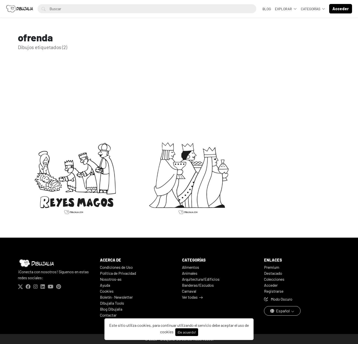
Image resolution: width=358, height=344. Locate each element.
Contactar (108, 315)
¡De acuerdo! (187, 332)
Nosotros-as (111, 279)
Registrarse (273, 291)
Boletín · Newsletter (116, 297)
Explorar (284, 9)
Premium (271, 267)
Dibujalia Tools (112, 303)
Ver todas (190, 297)
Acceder (271, 285)
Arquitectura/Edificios (201, 279)
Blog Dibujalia (111, 309)
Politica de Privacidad (118, 273)
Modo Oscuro (278, 299)
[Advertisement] (179, 102)
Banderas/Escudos (198, 285)
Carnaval (189, 291)
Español (280, 310)
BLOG (267, 9)
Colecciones (274, 279)
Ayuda (105, 285)
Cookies (107, 291)
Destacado (273, 273)
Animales (189, 273)
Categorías (311, 9)
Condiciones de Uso (116, 267)
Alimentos (190, 267)
